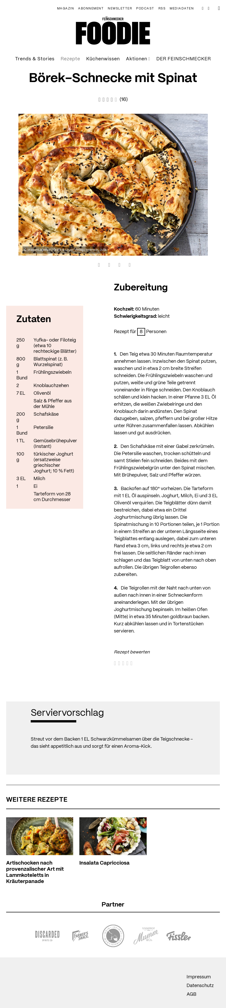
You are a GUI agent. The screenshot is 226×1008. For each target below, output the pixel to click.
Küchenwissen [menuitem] (103, 59)
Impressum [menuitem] (199, 977)
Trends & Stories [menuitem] (35, 59)
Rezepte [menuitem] (70, 59)
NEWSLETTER (120, 8)
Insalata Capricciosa (104, 863)
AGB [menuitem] (191, 994)
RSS (162, 8)
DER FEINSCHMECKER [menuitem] (183, 59)
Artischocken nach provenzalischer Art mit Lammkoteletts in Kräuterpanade (35, 872)
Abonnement (91, 8)
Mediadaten (182, 8)
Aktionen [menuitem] (138, 59)
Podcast (145, 8)
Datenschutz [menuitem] (200, 985)
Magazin (65, 8)
